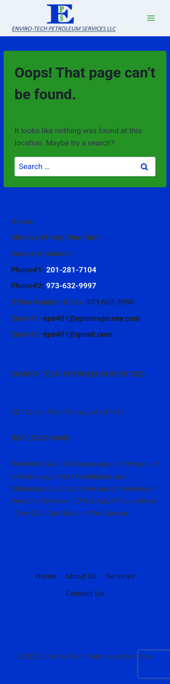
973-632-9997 (71, 285)
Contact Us (85, 593)
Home (45, 576)
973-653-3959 (110, 301)
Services (120, 576)
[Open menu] (150, 18)
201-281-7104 (71, 269)
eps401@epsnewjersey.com (91, 318)
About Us (81, 576)
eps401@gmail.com (77, 334)
